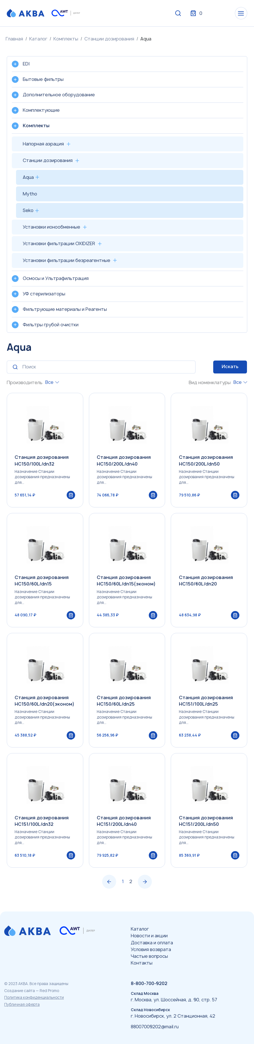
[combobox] (52, 382)
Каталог (38, 39)
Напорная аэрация (43, 144)
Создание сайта (19, 990)
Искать (230, 366)
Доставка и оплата (152, 943)
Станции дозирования (109, 39)
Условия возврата (151, 949)
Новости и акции (149, 936)
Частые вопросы (149, 956)
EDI (26, 64)
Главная (14, 39)
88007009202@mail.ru (155, 1027)
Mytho (30, 194)
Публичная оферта (22, 1004)
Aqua (28, 177)
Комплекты (65, 39)
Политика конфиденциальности (34, 997)
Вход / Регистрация (205, 13)
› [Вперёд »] (145, 888)
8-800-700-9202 (149, 983)
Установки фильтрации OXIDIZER (59, 243)
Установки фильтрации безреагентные (66, 260)
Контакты (141, 963)
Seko (28, 210)
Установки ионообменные (51, 227)
